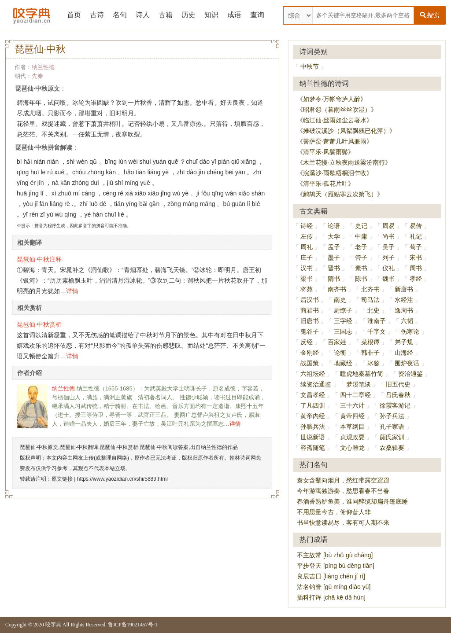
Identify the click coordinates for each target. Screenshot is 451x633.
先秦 (37, 76)
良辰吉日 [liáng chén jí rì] (331, 576)
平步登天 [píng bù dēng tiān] (335, 565)
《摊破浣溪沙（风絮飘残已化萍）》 (346, 130)
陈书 (361, 278)
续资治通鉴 (315, 384)
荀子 (416, 246)
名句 (120, 14)
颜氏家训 (392, 437)
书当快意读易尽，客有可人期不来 (343, 522)
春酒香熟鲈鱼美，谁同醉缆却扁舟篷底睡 (352, 501)
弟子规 (404, 342)
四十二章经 (355, 394)
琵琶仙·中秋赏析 (39, 324)
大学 (334, 236)
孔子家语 (392, 426)
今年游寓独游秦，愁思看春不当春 (343, 490)
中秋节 (309, 66)
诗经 (306, 225)
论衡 (340, 352)
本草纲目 (352, 426)
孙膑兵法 (312, 426)
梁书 (306, 278)
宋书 (416, 257)
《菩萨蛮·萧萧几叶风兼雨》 (335, 141)
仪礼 (388, 268)
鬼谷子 (309, 331)
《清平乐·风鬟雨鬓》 (325, 151)
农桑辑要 (392, 447)
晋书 (334, 268)
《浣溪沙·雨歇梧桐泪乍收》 (335, 173)
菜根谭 (370, 342)
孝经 (416, 278)
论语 (334, 225)
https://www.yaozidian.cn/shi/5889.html (122, 479)
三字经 (343, 320)
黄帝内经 (312, 416)
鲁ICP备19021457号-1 (133, 625)
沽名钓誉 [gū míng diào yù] (333, 586)
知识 (211, 14)
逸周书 (404, 310)
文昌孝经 (312, 394)
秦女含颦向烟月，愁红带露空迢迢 (343, 480)
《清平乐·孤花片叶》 (325, 183)
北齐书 (370, 289)
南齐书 (337, 289)
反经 (306, 342)
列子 (388, 257)
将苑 (306, 289)
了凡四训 (312, 405)
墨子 (334, 257)
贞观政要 (352, 437)
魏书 (388, 278)
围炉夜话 (407, 363)
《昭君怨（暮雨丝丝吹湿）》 (337, 109)
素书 (361, 268)
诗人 (143, 14)
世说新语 (312, 437)
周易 (388, 225)
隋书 (334, 278)
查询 (257, 14)
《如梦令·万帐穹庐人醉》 (331, 99)
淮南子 (376, 320)
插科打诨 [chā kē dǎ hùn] (331, 597)
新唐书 (404, 289)
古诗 (97, 14)
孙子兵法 (392, 416)
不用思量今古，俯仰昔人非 (334, 511)
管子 (361, 257)
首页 (74, 14)
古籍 (166, 14)
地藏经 (343, 363)
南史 (340, 299)
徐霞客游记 (395, 405)
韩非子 (370, 352)
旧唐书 (309, 320)
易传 (416, 225)
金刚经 (309, 352)
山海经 (404, 352)
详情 (72, 290)
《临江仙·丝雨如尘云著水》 (335, 120)
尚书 (388, 236)
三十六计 (352, 405)
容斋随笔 (312, 447)
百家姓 (337, 342)
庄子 (306, 257)
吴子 (388, 246)
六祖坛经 (312, 373)
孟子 (334, 246)
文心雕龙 (352, 447)
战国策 (309, 363)
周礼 (306, 246)
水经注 (404, 299)
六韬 (407, 320)
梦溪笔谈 (358, 384)
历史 (188, 14)
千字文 (376, 331)
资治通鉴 (410, 373)
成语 (234, 14)
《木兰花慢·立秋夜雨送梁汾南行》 (344, 162)
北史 (373, 310)
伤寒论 (410, 331)
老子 (361, 246)
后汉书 (309, 299)
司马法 (370, 299)
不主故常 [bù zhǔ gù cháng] (335, 555)
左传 (306, 236)
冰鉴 (373, 363)
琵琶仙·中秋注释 (39, 259)
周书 (416, 268)
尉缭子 (343, 310)
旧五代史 (398, 384)
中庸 (361, 236)
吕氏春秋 (398, 394)
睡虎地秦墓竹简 (361, 373)
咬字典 (53, 625)
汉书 (306, 268)
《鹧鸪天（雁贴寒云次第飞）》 (340, 194)
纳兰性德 (43, 67)
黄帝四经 (352, 416)
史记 (361, 225)
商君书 (309, 310)
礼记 (416, 236)
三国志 (343, 331)
